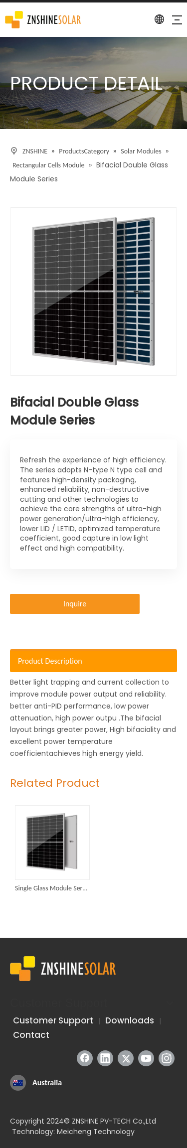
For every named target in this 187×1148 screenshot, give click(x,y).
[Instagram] (167, 1058)
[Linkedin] (105, 1058)
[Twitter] (126, 1058)
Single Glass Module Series (52, 888)
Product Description (50, 661)
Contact (31, 1035)
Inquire (74, 603)
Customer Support (53, 1020)
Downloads (129, 1020)
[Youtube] (146, 1058)
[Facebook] (85, 1058)
